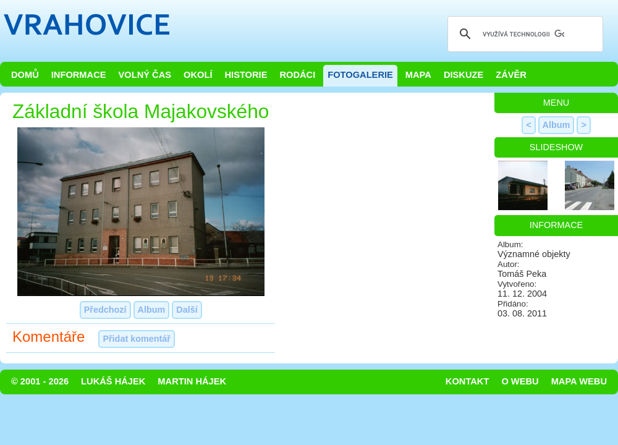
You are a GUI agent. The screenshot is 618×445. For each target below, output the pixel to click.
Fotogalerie (360, 75)
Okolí (198, 75)
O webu (519, 381)
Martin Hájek (192, 381)
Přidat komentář (137, 339)
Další (186, 310)
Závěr (511, 75)
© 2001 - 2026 (40, 381)
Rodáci (297, 75)
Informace (78, 75)
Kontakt (467, 381)
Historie (245, 75)
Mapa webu (579, 381)
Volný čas (145, 75)
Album (152, 310)
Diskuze (463, 75)
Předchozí (105, 310)
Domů (25, 75)
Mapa (418, 75)
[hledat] (523, 34)
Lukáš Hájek (113, 381)
